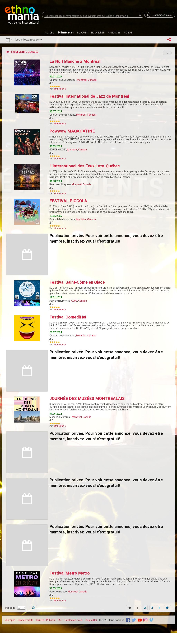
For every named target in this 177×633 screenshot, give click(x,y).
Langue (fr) (91, 620)
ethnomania (60, 89)
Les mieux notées (28, 39)
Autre (74, 300)
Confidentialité (25, 620)
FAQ (60, 620)
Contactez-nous (73, 620)
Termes (40, 620)
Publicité (51, 620)
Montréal (82, 79)
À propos (10, 620)
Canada (92, 79)
